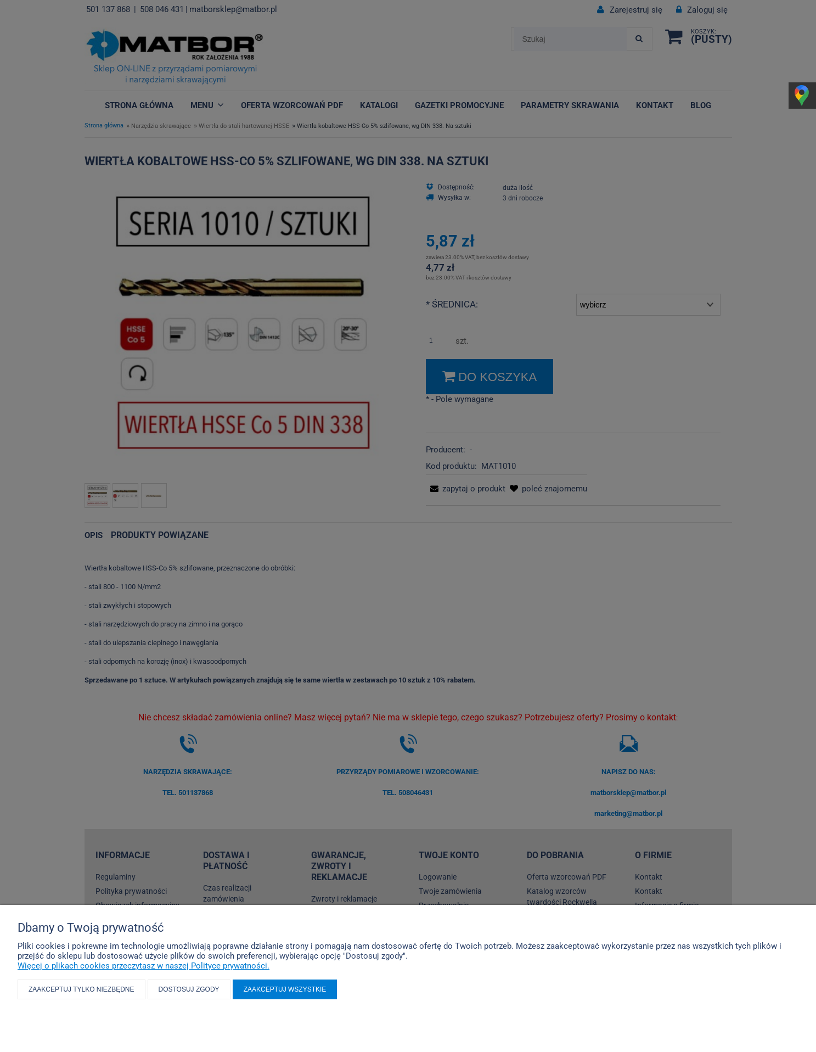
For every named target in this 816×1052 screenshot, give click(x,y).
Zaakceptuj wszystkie (285, 989)
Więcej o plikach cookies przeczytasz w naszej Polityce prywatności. (143, 966)
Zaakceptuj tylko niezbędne (81, 989)
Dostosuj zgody (189, 989)
